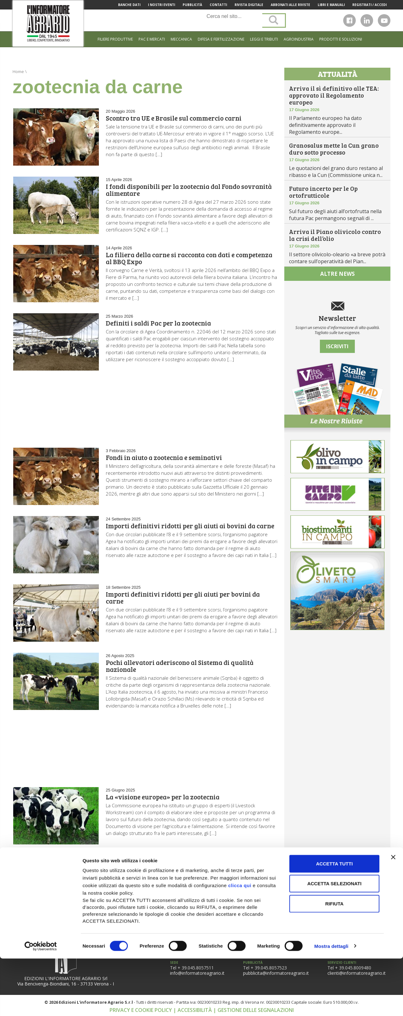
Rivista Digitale (249, 5)
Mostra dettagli (331, 1003)
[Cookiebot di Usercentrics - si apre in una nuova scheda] (40, 1003)
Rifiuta (334, 961)
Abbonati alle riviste (290, 5)
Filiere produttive (115, 39)
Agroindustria (299, 39)
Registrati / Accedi (369, 5)
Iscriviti (337, 346)
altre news (337, 273)
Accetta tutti (334, 921)
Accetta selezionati (334, 941)
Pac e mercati (152, 39)
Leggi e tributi (264, 39)
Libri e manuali (331, 5)
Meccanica (181, 39)
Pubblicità (192, 5)
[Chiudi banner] (393, 914)
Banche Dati (129, 5)
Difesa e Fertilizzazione (221, 39)
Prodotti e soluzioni (340, 39)
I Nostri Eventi (161, 5)
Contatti (218, 5)
